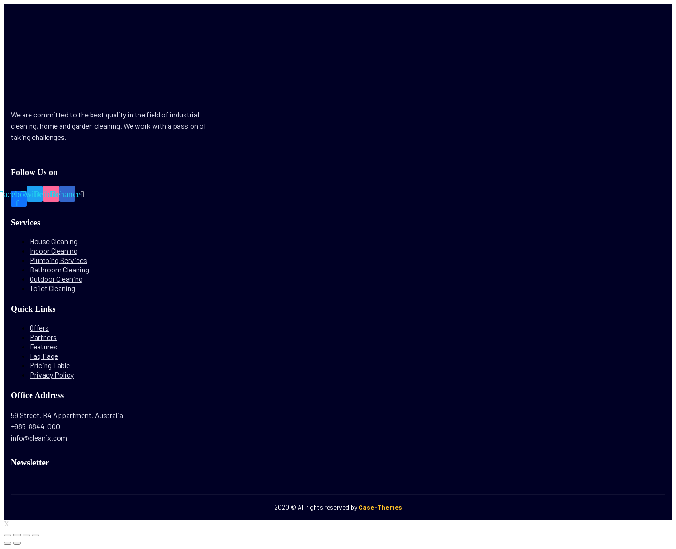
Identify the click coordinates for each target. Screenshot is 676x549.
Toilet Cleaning (52, 288)
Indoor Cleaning (53, 250)
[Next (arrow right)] (17, 543)
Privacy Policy (52, 374)
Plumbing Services (58, 259)
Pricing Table (50, 365)
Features (43, 346)
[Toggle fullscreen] (26, 535)
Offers (39, 327)
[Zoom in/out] (35, 535)
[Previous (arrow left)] (7, 543)
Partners (43, 336)
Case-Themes (380, 507)
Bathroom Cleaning (59, 269)
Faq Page (44, 355)
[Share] (17, 535)
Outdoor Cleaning (56, 278)
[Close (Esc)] (7, 535)
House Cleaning (53, 241)
